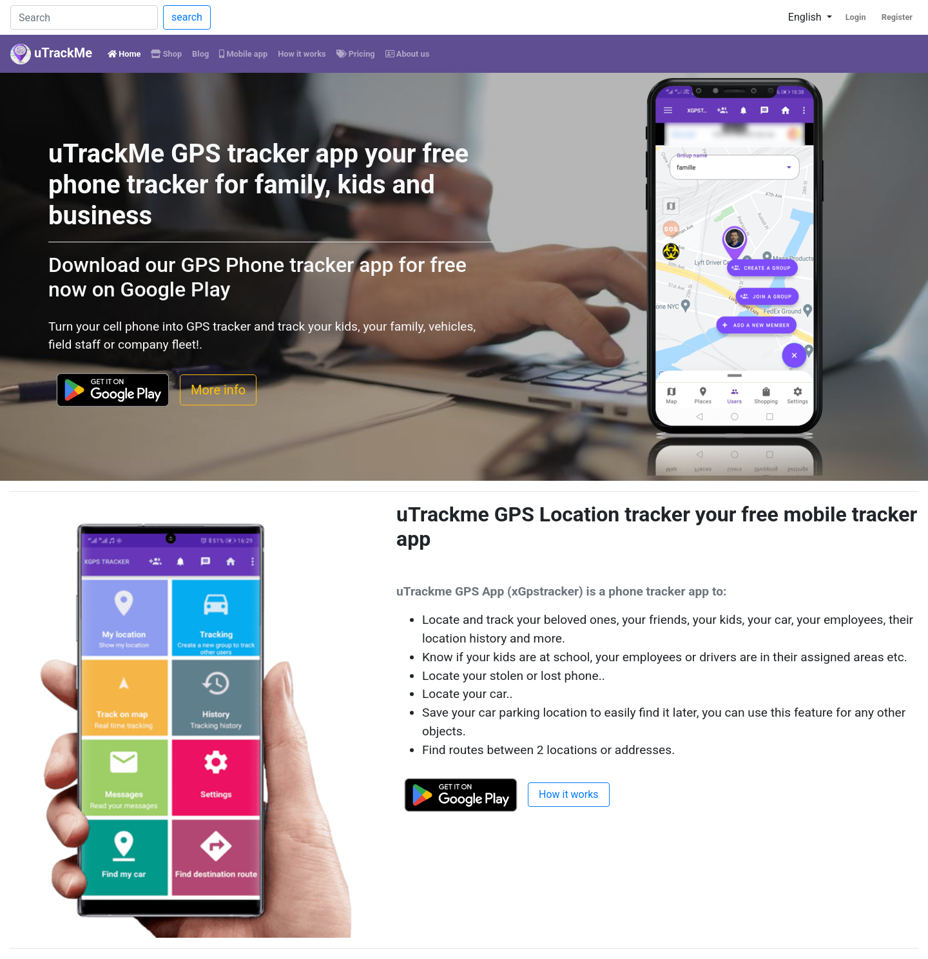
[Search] (84, 17)
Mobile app (243, 54)
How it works (301, 54)
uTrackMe (51, 54)
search (186, 17)
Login (856, 17)
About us (407, 54)
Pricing (355, 54)
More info (218, 390)
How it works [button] (569, 794)
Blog (200, 54)
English (806, 17)
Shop (166, 54)
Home (127, 53)
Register (897, 17)
